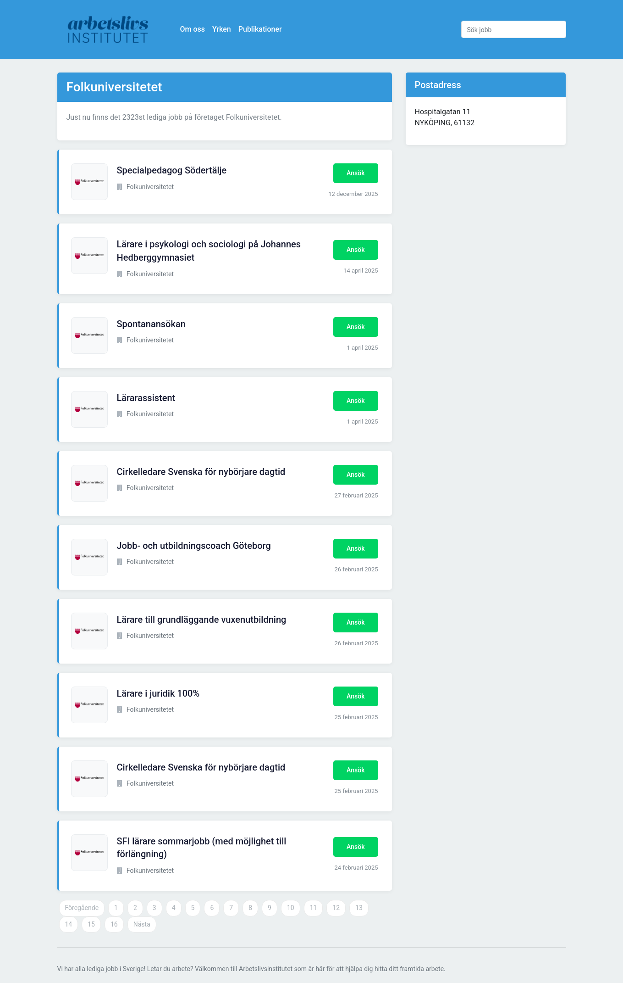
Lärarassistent (146, 397)
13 (359, 907)
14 (68, 924)
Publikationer (260, 29)
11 (313, 907)
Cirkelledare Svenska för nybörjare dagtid (201, 471)
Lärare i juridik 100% (158, 693)
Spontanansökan (151, 324)
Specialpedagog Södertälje (172, 170)
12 (336, 907)
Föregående (82, 907)
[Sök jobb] (513, 29)
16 (114, 924)
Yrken (221, 29)
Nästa (141, 924)
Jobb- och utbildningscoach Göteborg (194, 545)
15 (91, 924)
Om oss (192, 29)
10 (290, 907)
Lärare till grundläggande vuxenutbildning (202, 619)
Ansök (355, 173)
